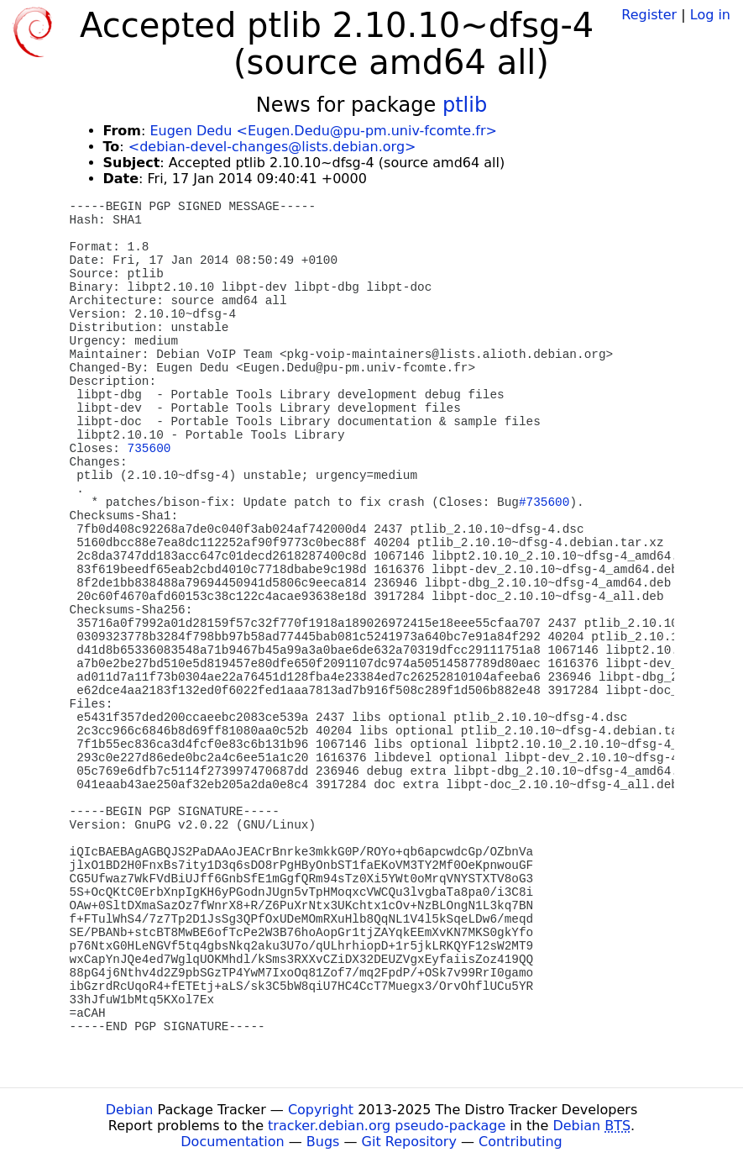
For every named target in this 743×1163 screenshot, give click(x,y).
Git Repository (409, 1142)
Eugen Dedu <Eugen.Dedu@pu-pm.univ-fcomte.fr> (322, 131)
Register (649, 15)
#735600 (544, 502)
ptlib (464, 105)
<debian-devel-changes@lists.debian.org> (272, 147)
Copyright (320, 1110)
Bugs (323, 1142)
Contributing (520, 1142)
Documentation (232, 1142)
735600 (149, 448)
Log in (710, 15)
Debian (130, 1110)
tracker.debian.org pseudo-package (386, 1126)
